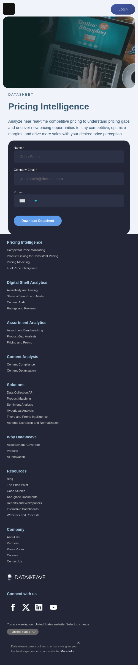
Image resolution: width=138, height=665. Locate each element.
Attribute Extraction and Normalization (33, 422)
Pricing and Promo (19, 342)
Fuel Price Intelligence (22, 268)
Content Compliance (21, 364)
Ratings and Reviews (21, 308)
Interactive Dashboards (23, 509)
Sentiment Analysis (20, 404)
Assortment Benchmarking (25, 330)
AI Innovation (16, 456)
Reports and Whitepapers (24, 503)
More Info (67, 651)
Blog (10, 478)
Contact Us (14, 561)
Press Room (15, 549)
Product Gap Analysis (21, 336)
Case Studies (16, 491)
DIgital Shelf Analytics (27, 282)
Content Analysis (22, 357)
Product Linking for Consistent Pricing (32, 256)
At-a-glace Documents (22, 497)
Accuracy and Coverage (23, 444)
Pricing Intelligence (24, 242)
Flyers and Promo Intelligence (27, 416)
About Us (13, 537)
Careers (12, 555)
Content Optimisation (21, 370)
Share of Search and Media (25, 296)
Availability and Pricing (22, 290)
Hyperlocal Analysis (20, 410)
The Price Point (17, 485)
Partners (12, 543)
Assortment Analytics (26, 322)
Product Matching (19, 398)
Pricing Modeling (18, 262)
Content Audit (16, 302)
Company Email (24, 169)
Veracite (12, 450)
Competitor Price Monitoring (26, 250)
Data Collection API (20, 392)
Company (16, 529)
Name (18, 147)
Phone (18, 192)
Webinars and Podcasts (23, 515)
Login (123, 9)
